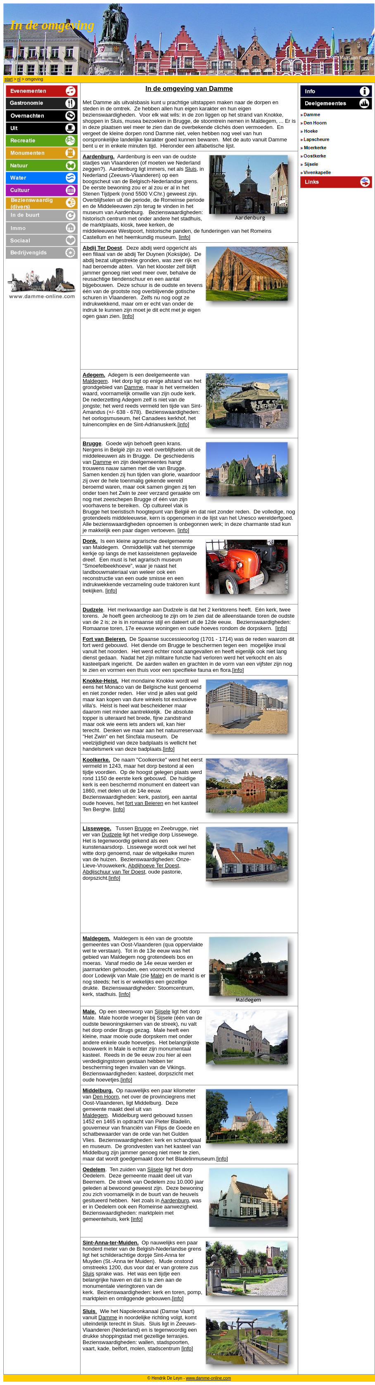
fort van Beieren (144, 803)
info (184, 237)
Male (156, 975)
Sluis (191, 169)
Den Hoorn (106, 1097)
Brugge (143, 828)
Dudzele (111, 834)
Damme (133, 387)
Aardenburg (175, 1200)
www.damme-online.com (208, 1378)
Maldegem (95, 381)
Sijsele (162, 1011)
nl (19, 79)
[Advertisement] (336, 327)
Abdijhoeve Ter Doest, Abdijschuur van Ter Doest (131, 868)
